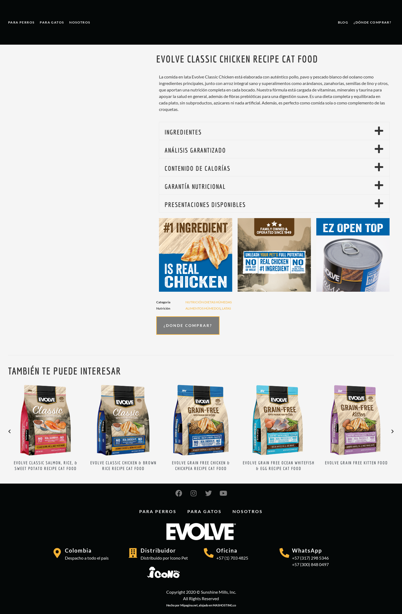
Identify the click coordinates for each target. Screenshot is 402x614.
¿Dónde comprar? (372, 22)
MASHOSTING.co (224, 605)
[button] (274, 131)
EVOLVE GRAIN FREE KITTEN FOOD (356, 462)
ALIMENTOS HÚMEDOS (203, 308)
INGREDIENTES (183, 132)
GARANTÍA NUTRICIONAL (195, 186)
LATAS (226, 308)
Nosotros (79, 22)
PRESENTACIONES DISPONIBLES (205, 204)
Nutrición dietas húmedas (208, 302)
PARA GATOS (52, 22)
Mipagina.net (189, 605)
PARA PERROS (21, 22)
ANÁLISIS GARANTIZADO (195, 150)
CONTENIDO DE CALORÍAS (197, 168)
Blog (343, 22)
